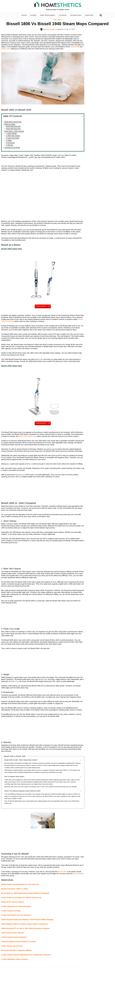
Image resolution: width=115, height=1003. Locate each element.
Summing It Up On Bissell (12, 147)
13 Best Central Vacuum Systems (13, 937)
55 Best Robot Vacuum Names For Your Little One (20, 884)
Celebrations (75, 15)
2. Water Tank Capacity (13, 135)
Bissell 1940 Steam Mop (13, 128)
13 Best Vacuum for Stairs (11, 911)
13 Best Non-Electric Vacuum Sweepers (16, 915)
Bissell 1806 (75, 47)
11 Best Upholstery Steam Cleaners (14, 959)
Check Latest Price (41, 306)
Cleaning (63, 15)
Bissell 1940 (5, 49)
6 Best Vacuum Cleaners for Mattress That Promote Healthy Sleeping (27, 919)
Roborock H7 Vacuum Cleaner (12, 902)
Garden (33, 15)
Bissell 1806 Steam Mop (13, 126)
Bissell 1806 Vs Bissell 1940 (12, 122)
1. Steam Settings (11, 133)
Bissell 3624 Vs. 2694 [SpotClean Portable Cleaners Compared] (25, 893)
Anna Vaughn (50, 29)
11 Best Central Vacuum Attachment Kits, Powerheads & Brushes (26, 955)
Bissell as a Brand (9, 124)
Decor (24, 15)
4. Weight (9, 140)
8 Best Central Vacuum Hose (12, 946)
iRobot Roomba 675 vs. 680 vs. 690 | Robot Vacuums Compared (25, 928)
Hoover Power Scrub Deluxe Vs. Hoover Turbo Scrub (21, 897)
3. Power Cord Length (12, 138)
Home (54, 19)
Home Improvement (47, 15)
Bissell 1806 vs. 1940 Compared (14, 131)
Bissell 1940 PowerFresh (27, 436)
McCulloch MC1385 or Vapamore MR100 (16, 950)
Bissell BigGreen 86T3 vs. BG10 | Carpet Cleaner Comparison (24, 924)
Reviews (59, 19)
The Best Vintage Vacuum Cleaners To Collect (18, 941)
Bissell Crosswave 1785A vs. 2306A (14, 889)
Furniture (89, 15)
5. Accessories (10, 142)
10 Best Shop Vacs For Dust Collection (16, 906)
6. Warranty (9, 145)
